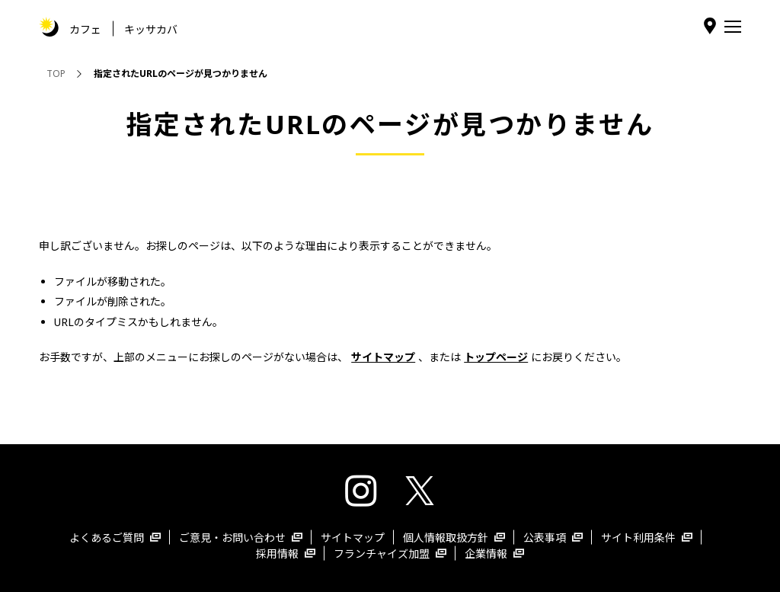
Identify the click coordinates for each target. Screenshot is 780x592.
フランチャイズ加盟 (390, 553)
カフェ (85, 28)
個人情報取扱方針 (454, 537)
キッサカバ (150, 28)
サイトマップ (353, 537)
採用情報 (285, 553)
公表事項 (553, 537)
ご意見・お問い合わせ (240, 537)
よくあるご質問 (115, 537)
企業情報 (494, 553)
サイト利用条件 (646, 537)
